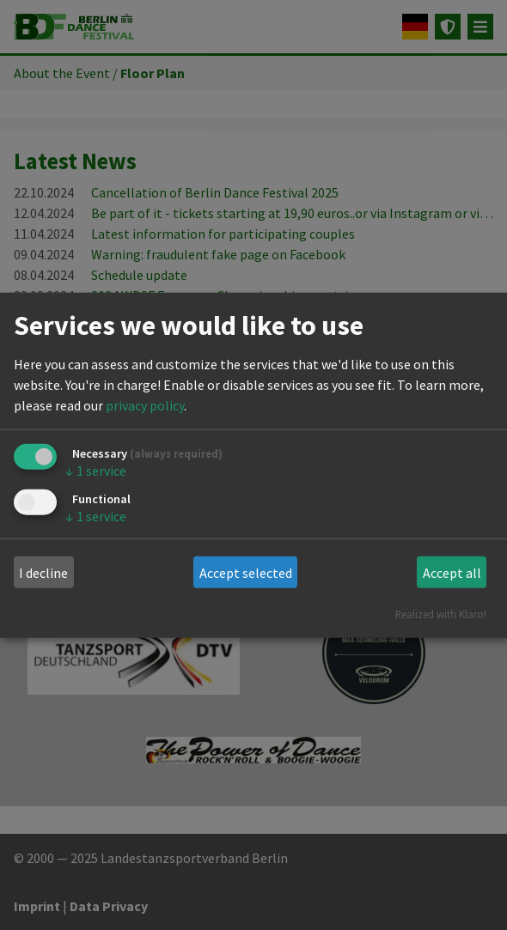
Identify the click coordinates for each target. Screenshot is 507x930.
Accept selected (245, 572)
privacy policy (145, 405)
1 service (95, 470)
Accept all (452, 572)
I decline (43, 572)
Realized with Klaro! (440, 614)
